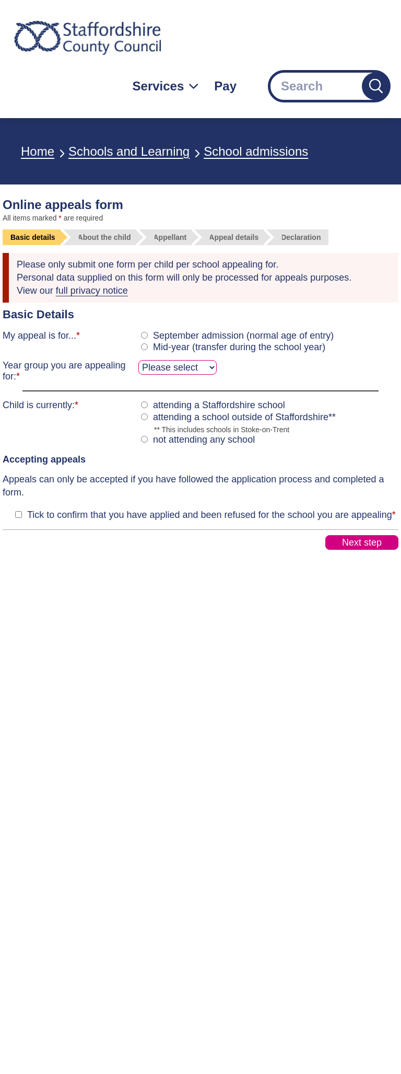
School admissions (256, 151)
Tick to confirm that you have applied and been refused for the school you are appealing (211, 515)
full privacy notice (92, 290)
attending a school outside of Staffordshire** (244, 417)
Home (37, 151)
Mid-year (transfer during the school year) (239, 347)
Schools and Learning (129, 151)
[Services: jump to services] (165, 86)
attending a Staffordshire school (219, 405)
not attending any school (204, 439)
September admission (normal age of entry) (243, 335)
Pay (225, 86)
